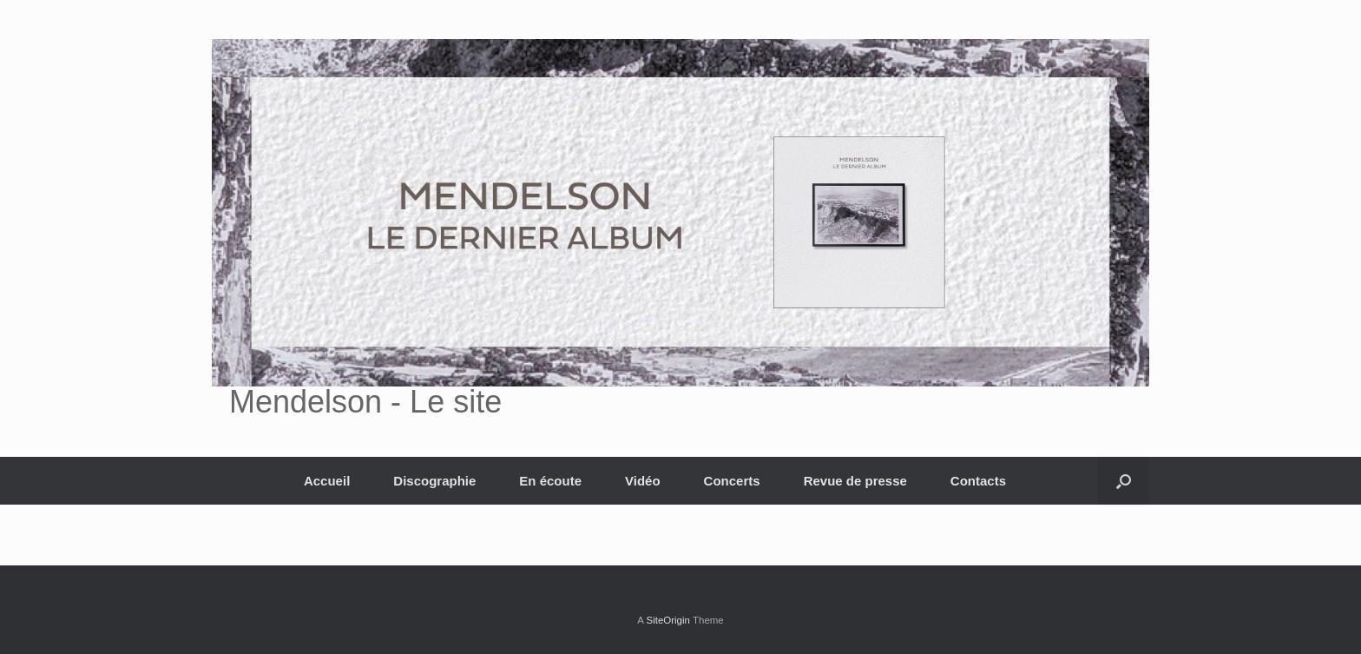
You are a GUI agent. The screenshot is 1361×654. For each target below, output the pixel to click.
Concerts (732, 480)
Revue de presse (855, 480)
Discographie (434, 480)
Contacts (978, 480)
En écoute (550, 480)
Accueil (327, 480)
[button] (1123, 481)
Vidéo (643, 480)
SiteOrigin (668, 620)
